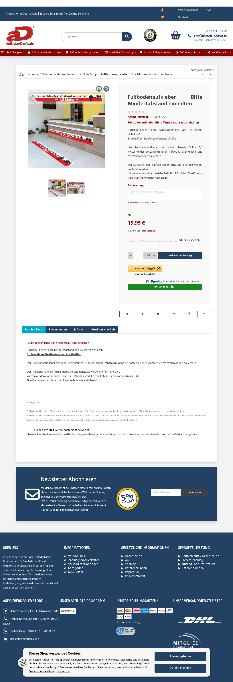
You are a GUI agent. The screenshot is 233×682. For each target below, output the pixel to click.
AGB (128, 545)
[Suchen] (96, 22)
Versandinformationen (83, 549)
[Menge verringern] (130, 241)
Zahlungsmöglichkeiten (84, 545)
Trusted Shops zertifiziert (198, 549)
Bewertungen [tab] (58, 315)
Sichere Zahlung (192, 545)
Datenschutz (133, 541)
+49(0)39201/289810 (210, 21)
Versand (151, 216)
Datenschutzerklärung (54, 486)
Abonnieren (194, 478)
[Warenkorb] (175, 20)
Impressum (132, 557)
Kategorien (75, 553)
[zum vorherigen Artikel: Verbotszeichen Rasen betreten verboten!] (203, 60)
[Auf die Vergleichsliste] (99, 74)
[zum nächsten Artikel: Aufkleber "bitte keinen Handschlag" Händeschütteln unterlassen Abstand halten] (210, 60)
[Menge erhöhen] (154, 241)
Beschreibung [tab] (34, 315)
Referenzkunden (136, 553)
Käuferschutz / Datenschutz (200, 541)
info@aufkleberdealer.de (24, 624)
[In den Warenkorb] (25, 66)
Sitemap (130, 549)
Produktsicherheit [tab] (103, 315)
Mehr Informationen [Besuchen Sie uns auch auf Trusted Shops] (212, 679)
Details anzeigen (180, 668)
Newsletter (75, 557)
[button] (165, 180)
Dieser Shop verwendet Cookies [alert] (55, 653)
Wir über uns (76, 541)
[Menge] (138, 241)
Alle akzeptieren (180, 656)
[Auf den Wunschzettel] (106, 74)
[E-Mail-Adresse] (166, 478)
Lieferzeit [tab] (79, 315)
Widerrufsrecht (135, 561)
